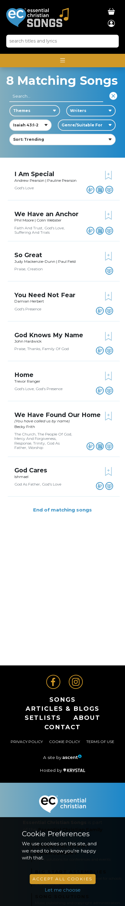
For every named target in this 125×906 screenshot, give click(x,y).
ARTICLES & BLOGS (62, 708)
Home (23, 375)
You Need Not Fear (44, 295)
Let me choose (63, 890)
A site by (62, 757)
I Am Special (34, 174)
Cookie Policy (64, 741)
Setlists (43, 717)
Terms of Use (100, 741)
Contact (62, 727)
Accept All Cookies (62, 878)
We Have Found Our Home (57, 415)
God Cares (30, 470)
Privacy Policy (27, 741)
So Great (28, 255)
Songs (62, 699)
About (86, 717)
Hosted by (62, 770)
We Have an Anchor (46, 214)
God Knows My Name (48, 335)
